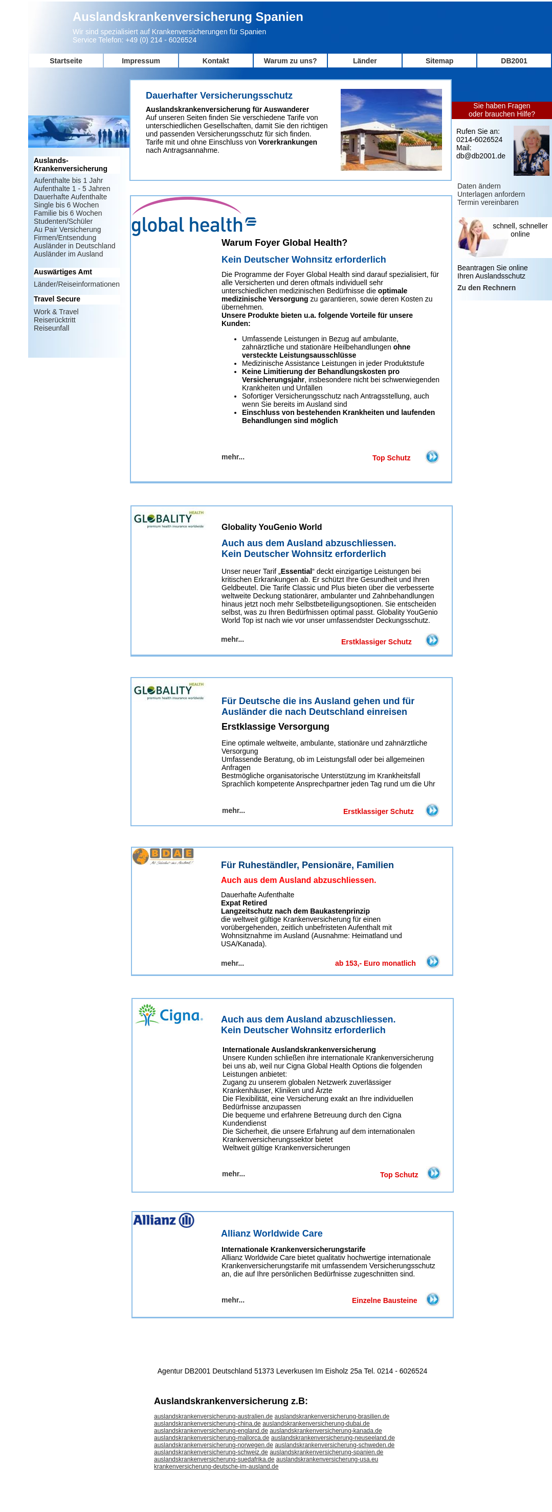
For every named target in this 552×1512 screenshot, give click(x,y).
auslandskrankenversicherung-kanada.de (326, 1430)
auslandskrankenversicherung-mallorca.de (211, 1437)
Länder (365, 61)
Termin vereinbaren (488, 202)
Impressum (141, 61)
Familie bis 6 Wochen (68, 213)
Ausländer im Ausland (68, 254)
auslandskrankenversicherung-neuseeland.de (333, 1437)
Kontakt (216, 61)
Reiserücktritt (55, 320)
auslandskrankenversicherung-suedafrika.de (214, 1459)
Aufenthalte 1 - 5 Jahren (72, 188)
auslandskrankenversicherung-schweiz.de (211, 1452)
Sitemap (439, 61)
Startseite (66, 61)
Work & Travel (56, 312)
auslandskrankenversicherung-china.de (207, 1423)
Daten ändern (479, 186)
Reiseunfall (51, 328)
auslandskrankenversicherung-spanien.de (326, 1452)
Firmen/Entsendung (65, 238)
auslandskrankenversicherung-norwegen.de (213, 1445)
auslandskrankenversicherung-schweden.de (334, 1445)
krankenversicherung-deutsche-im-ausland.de (216, 1466)
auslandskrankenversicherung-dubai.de (315, 1423)
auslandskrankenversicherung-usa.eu (327, 1459)
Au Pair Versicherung (67, 229)
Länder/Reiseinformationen (77, 284)
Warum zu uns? (290, 61)
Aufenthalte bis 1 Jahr (68, 180)
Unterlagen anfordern (491, 194)
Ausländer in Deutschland (75, 246)
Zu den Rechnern (486, 288)
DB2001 (514, 61)
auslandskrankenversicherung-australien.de (213, 1416)
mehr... (233, 1174)
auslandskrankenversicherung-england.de (211, 1430)
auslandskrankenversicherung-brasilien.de (331, 1416)
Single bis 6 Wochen (66, 205)
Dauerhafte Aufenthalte (70, 197)
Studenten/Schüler (63, 221)
